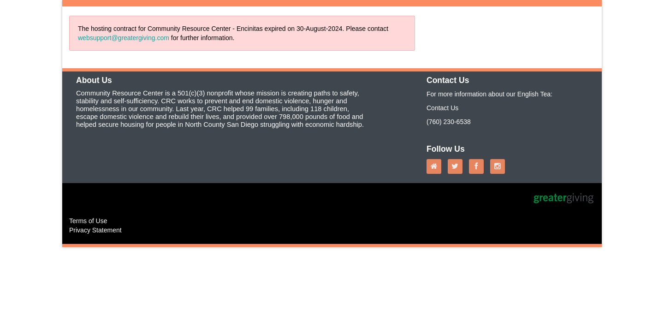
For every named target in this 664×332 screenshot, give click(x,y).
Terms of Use (88, 221)
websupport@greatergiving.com (123, 38)
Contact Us (442, 108)
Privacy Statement (95, 230)
